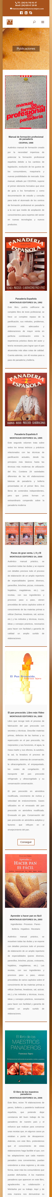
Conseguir (26, 842)
